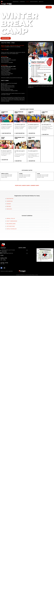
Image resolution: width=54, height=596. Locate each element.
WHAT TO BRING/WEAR (12, 221)
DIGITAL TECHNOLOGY (12, 228)
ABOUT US (41, 1)
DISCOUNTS (9, 209)
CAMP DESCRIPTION (6, 133)
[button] (6, 133)
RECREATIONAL (16, 1)
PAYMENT (9, 203)
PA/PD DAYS (18, 185)
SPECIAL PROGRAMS (34, 1)
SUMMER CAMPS (35, 185)
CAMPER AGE (10, 201)
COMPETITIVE (22, 1)
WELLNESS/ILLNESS (11, 223)
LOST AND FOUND (11, 226)
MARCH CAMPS (26, 185)
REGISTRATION (10, 198)
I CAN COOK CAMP (45, 112)
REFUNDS (9, 206)
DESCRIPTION (32, 133)
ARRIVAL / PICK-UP (11, 218)
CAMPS (27, 1)
